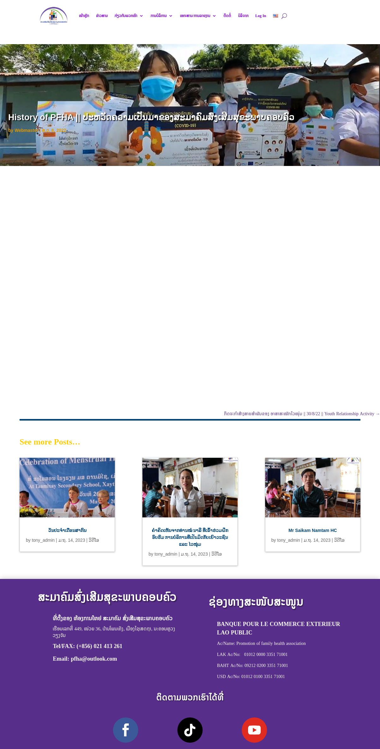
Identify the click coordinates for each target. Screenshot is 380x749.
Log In (260, 16)
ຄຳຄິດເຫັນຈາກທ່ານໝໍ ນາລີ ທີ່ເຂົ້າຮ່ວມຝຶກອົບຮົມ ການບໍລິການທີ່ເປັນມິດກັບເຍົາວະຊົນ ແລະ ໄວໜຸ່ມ (190, 537)
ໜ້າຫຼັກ (84, 16)
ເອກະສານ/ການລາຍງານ (195, 16)
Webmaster (26, 130)
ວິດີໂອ (94, 540)
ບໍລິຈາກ (243, 16)
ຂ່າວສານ (102, 16)
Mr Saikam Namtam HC (312, 530)
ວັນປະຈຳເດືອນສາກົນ (67, 530)
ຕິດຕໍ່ (227, 16)
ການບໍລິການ (159, 16)
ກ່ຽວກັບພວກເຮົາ (126, 16)
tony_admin (43, 540)
